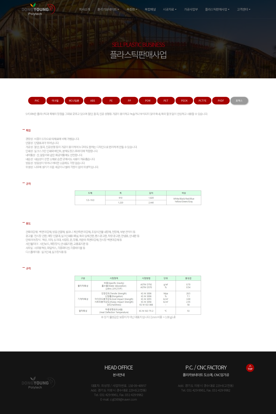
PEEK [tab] (184, 100)
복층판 (131, 9)
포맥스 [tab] (239, 100)
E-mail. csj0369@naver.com (118, 399)
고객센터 (242, 9)
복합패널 (150, 9)
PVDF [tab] (221, 100)
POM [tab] (147, 100)
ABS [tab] (92, 100)
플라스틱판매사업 (216, 9)
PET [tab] (166, 100)
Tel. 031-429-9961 (106, 394)
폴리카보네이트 (107, 9)
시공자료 (168, 9)
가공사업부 (191, 9)
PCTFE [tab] (202, 100)
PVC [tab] (37, 100)
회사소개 (84, 9)
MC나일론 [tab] (74, 100)
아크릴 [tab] (55, 100)
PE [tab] (111, 100)
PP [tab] (129, 100)
